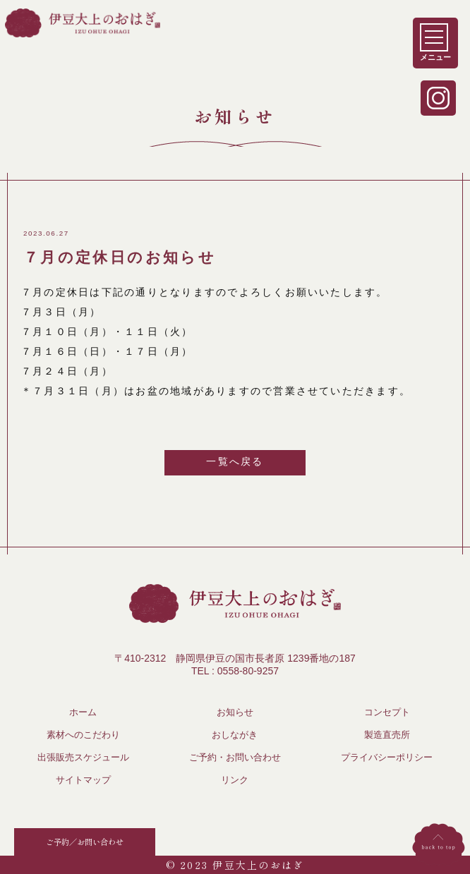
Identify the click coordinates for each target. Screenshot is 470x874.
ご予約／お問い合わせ (84, 841)
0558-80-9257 (248, 670)
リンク (234, 780)
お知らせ (235, 712)
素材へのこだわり (83, 735)
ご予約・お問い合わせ (235, 758)
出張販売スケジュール (83, 758)
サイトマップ (83, 780)
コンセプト (387, 712)
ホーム (83, 712)
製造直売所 (387, 735)
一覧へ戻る (234, 461)
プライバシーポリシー (387, 758)
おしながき (235, 735)
